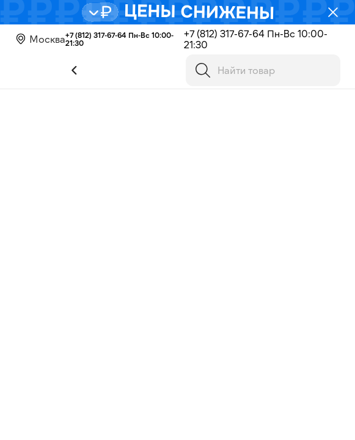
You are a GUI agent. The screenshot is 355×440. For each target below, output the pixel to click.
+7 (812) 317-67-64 (95, 35)
